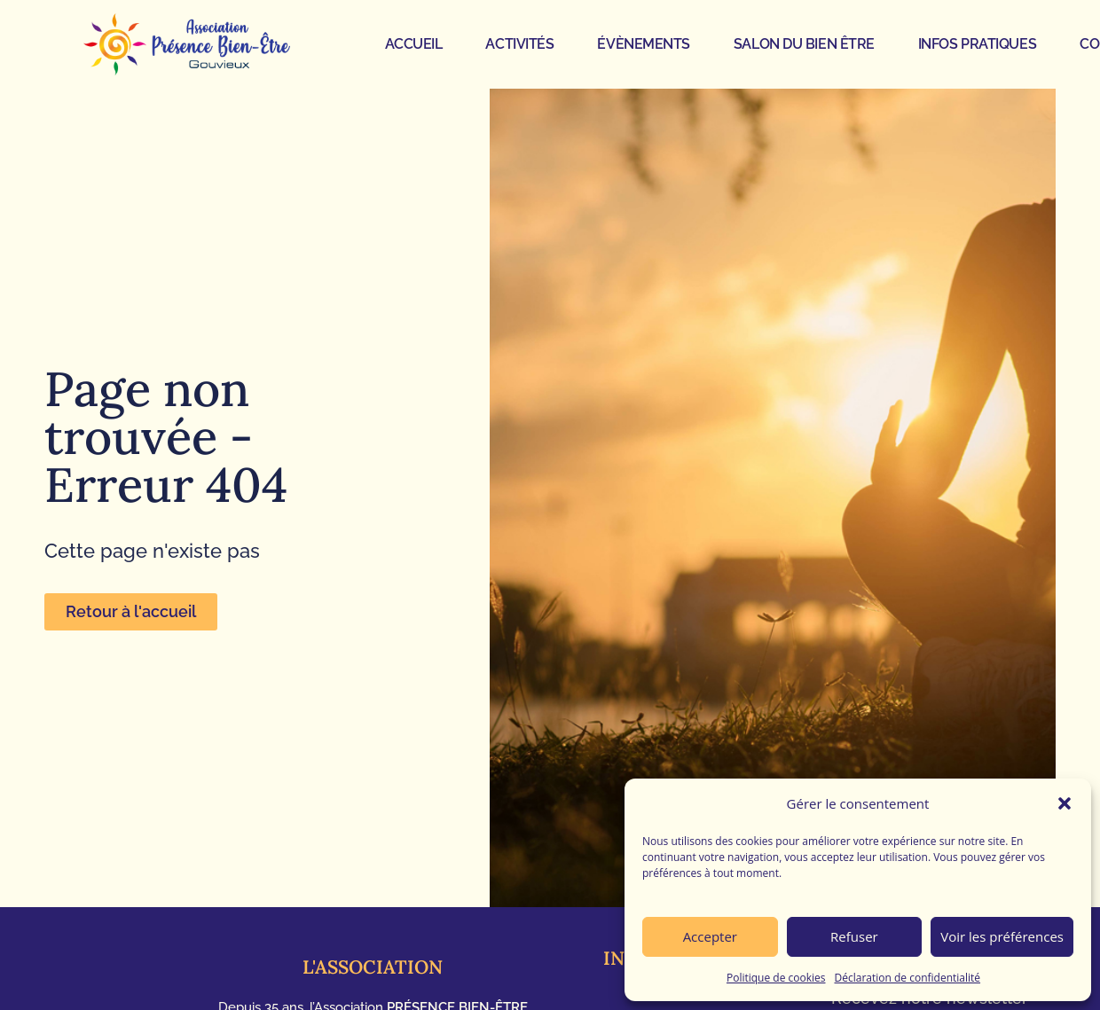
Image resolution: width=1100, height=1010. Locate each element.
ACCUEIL (414, 43)
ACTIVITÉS (519, 43)
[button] (1064, 803)
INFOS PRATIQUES (977, 43)
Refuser (854, 936)
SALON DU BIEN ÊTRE (804, 43)
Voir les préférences (1002, 936)
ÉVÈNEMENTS (643, 43)
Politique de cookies (776, 977)
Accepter (710, 936)
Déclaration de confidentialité (908, 977)
